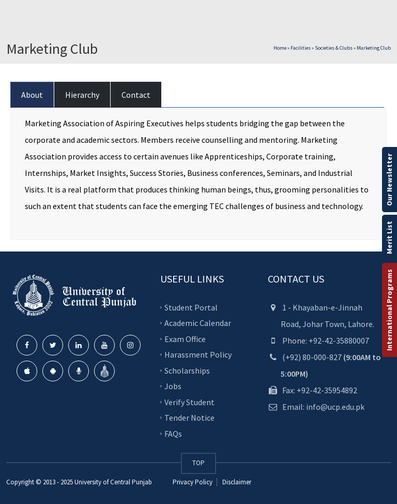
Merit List (389, 237)
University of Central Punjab (113, 482)
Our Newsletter (389, 179)
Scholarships (187, 370)
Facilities (301, 48)
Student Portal (191, 307)
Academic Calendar (197, 323)
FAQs (173, 433)
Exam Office (185, 338)
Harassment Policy (198, 354)
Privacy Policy (192, 482)
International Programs (389, 310)
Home (279, 48)
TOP (198, 462)
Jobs (172, 386)
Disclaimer (236, 482)
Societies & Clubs (334, 48)
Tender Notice (189, 417)
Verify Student (189, 401)
